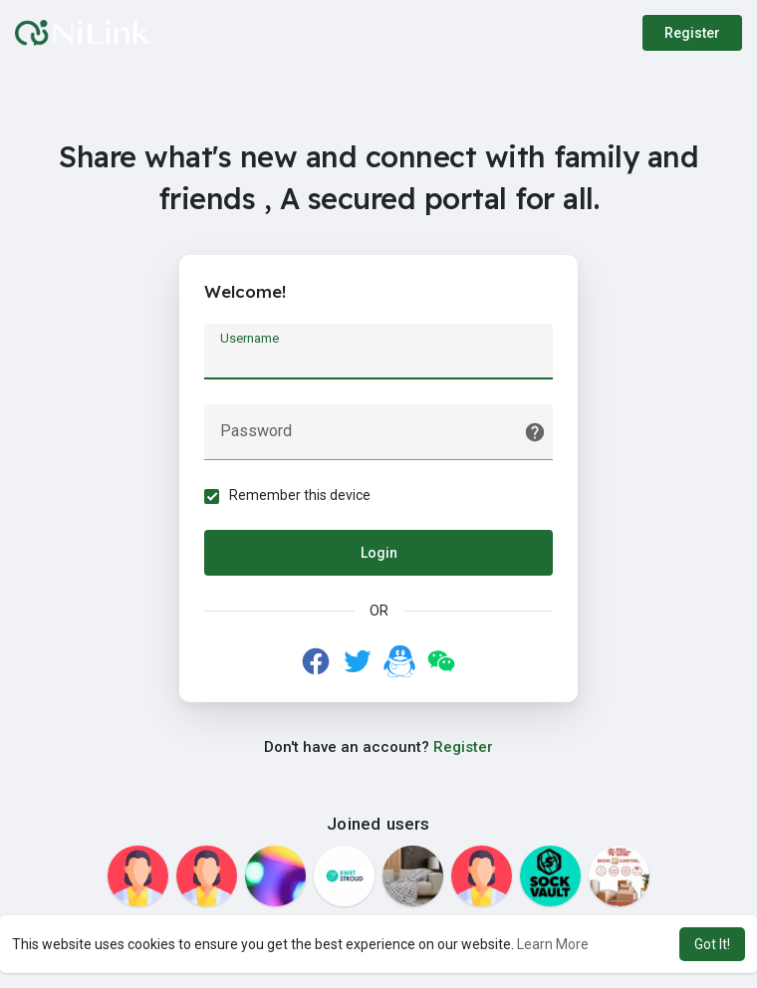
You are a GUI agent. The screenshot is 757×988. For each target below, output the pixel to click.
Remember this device (300, 495)
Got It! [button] (712, 944)
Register (692, 33)
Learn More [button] (553, 944)
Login (379, 553)
